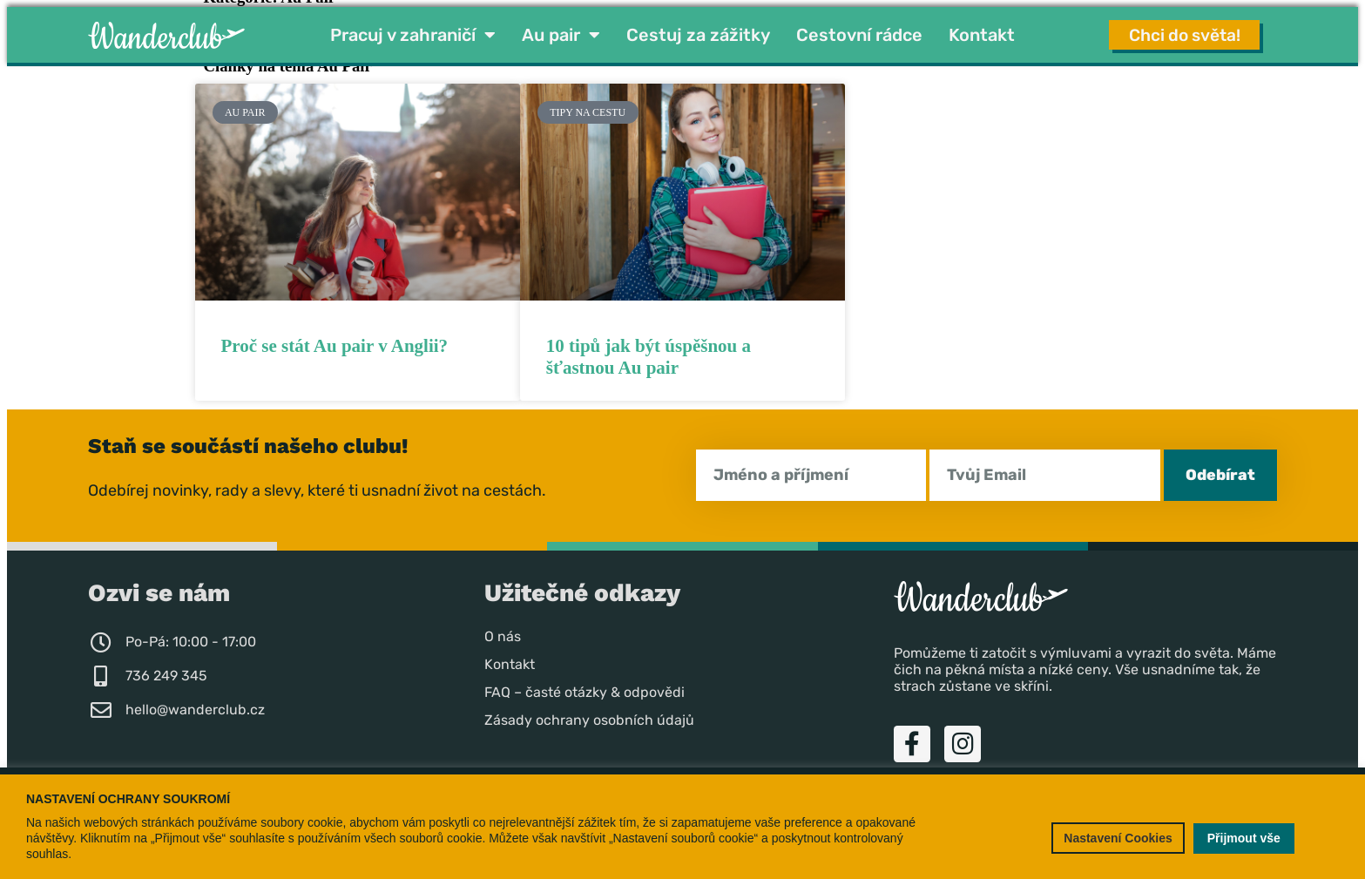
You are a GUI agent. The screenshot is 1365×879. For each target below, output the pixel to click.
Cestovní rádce (859, 35)
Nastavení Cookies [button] (1118, 838)
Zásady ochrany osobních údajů (589, 721)
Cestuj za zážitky (698, 35)
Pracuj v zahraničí (413, 35)
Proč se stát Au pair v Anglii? (335, 346)
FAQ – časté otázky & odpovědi (584, 693)
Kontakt (982, 35)
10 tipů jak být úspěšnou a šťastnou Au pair (648, 357)
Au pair (561, 35)
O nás (502, 637)
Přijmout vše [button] (1244, 838)
